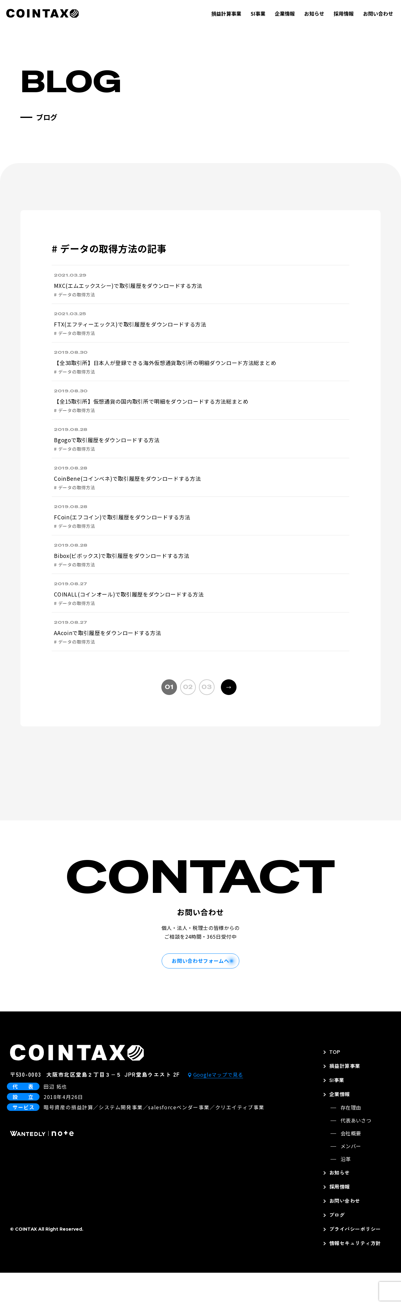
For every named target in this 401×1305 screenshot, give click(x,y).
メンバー (351, 1178)
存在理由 (351, 1139)
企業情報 (285, 13)
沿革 (346, 1191)
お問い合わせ (378, 13)
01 (169, 719)
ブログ (337, 1247)
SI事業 (258, 13)
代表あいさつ (356, 1152)
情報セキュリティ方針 (355, 1275)
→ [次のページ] (226, 717)
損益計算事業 (226, 13)
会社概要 (351, 1165)
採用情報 (344, 13)
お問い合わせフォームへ (200, 993)
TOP (334, 1084)
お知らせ (314, 13)
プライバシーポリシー (355, 1261)
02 (188, 719)
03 (206, 719)
